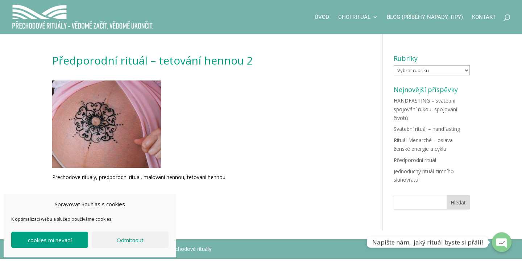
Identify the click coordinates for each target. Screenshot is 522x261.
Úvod (322, 17)
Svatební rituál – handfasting (427, 128)
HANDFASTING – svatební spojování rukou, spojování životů (425, 109)
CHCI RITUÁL (354, 17)
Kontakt (484, 17)
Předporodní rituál (415, 160)
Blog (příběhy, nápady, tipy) (425, 17)
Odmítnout (130, 240)
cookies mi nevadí (50, 240)
